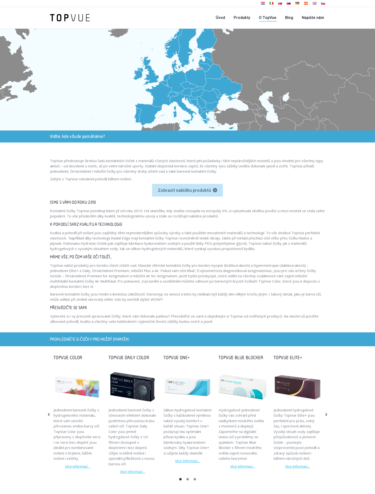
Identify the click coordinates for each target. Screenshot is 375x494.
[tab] (180, 479)
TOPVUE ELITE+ (288, 357)
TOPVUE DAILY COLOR (129, 357)
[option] (77, 412)
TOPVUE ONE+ (177, 357)
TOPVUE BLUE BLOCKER (241, 357)
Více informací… (77, 466)
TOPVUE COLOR (68, 357)
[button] (48, 414)
